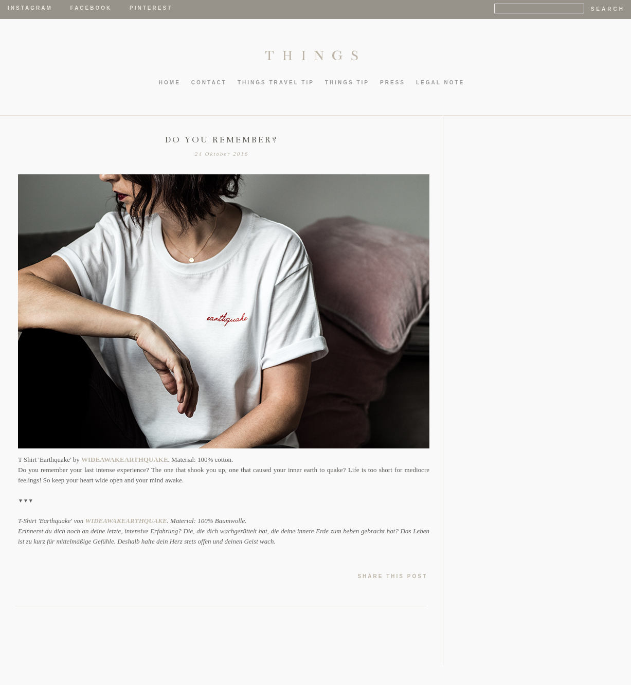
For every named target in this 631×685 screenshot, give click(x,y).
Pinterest (151, 8)
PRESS (392, 82)
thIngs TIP (347, 82)
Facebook (91, 8)
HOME (170, 82)
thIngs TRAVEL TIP (276, 82)
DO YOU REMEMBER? (221, 140)
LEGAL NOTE (440, 82)
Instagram (30, 8)
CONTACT (209, 82)
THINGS (315, 55)
